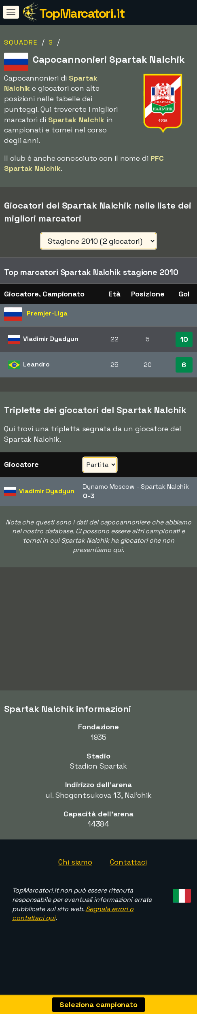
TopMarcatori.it (82, 13)
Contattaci (128, 877)
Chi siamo (75, 877)
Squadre (21, 42)
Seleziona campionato (98, 1004)
